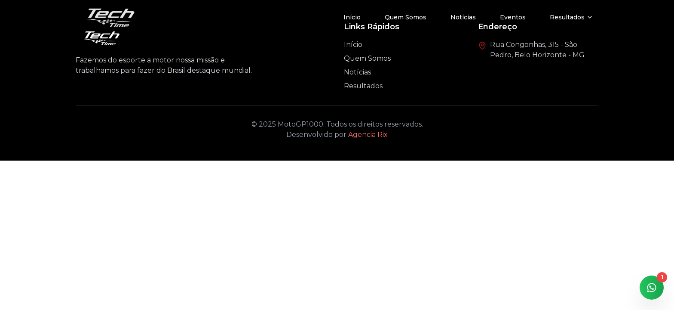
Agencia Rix (368, 134)
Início (352, 17)
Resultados (363, 86)
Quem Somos (405, 17)
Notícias (463, 17)
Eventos (513, 17)
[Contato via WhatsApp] (652, 288)
